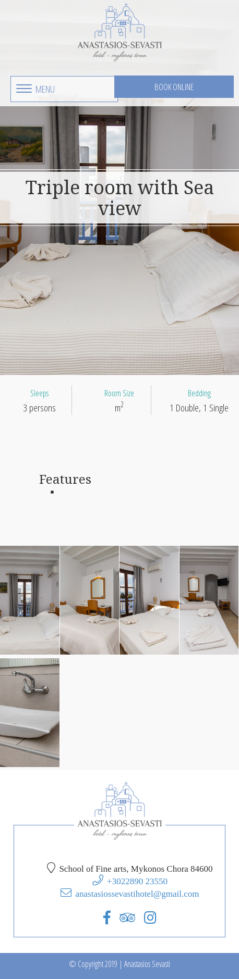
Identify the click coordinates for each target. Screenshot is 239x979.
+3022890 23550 (137, 880)
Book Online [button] (174, 87)
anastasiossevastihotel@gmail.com (137, 893)
